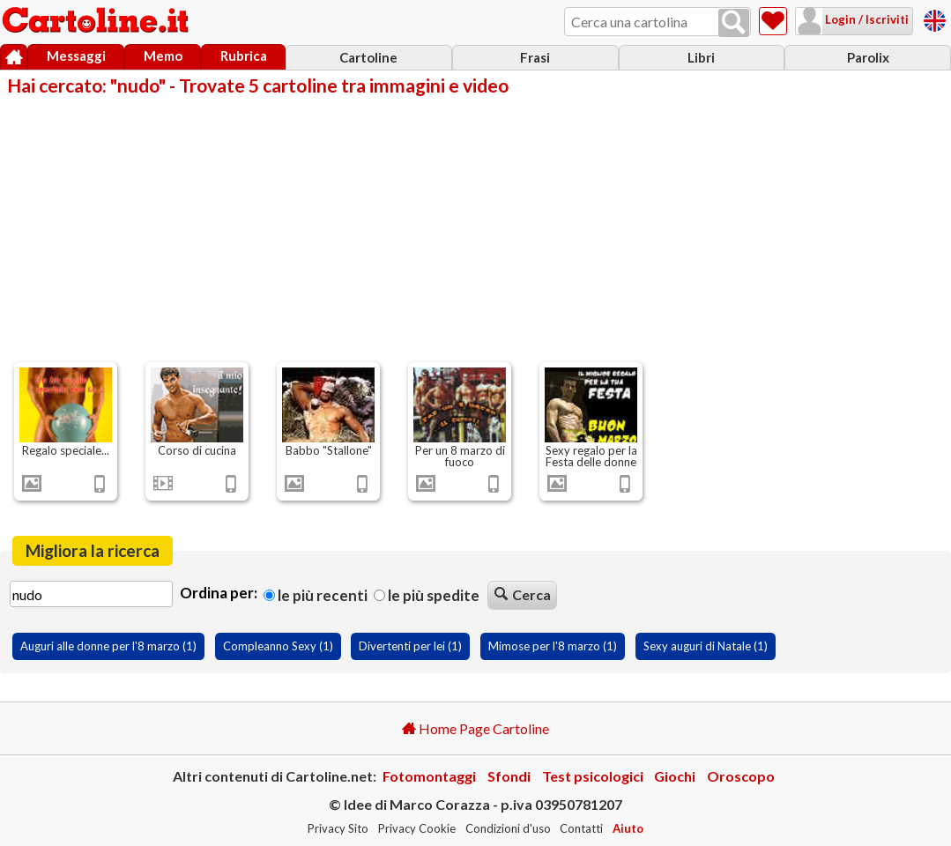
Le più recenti (316, 595)
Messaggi (76, 55)
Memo (163, 55)
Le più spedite (426, 595)
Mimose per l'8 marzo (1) (552, 646)
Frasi (535, 57)
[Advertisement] (475, 227)
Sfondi (509, 776)
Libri (701, 57)
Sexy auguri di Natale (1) (705, 646)
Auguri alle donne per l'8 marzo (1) (108, 646)
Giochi (674, 776)
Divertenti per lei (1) (410, 646)
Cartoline (368, 57)
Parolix (868, 57)
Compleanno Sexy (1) (278, 646)
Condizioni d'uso (508, 828)
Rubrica (243, 55)
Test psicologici (592, 776)
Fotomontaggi (429, 776)
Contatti (581, 828)
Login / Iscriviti (865, 19)
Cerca (522, 594)
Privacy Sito (338, 828)
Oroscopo (741, 776)
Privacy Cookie (417, 828)
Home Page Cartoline (475, 728)
